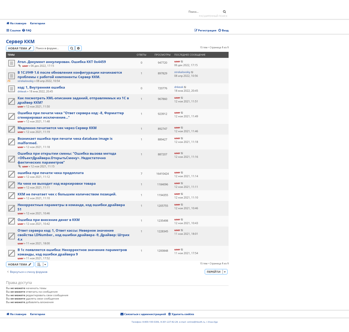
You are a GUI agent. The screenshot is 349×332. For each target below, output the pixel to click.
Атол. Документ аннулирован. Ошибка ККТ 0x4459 (62, 61)
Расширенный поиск (213, 16)
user (25, 66)
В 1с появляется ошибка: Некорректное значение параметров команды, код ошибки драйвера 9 (72, 251)
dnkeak (22, 91)
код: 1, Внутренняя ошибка (41, 87)
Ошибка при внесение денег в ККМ (49, 219)
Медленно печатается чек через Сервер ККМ (57, 128)
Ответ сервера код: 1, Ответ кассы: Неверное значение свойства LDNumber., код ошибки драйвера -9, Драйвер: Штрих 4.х (74, 234)
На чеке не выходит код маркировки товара (57, 183)
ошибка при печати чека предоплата (51, 172)
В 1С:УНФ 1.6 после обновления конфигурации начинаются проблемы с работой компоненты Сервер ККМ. (70, 74)
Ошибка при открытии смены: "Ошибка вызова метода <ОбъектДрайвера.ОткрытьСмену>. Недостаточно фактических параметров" (67, 157)
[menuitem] (26, 31)
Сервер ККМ (20, 41)
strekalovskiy (26, 81)
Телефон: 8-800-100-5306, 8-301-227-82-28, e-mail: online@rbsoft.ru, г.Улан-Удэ (175, 321)
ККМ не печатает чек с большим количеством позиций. (67, 194)
